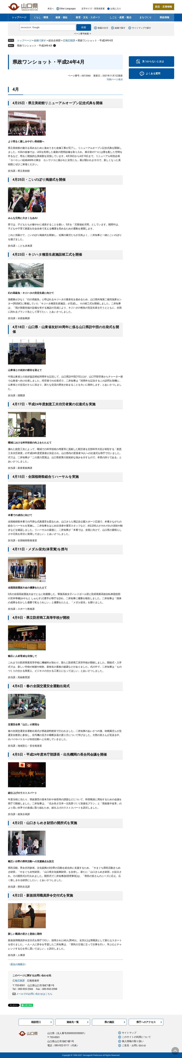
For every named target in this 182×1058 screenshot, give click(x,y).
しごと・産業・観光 (120, 17)
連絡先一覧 (73, 1022)
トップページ (19, 17)
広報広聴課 (69, 40)
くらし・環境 (41, 17)
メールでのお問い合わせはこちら (34, 993)
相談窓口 (36, 1022)
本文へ (51, 8)
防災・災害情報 (163, 6)
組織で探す (120, 28)
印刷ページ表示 (115, 79)
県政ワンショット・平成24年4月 (35, 45)
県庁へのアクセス (146, 1022)
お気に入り (115, 8)
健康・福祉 (61, 17)
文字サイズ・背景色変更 (93, 8)
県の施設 (109, 1022)
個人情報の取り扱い (133, 1041)
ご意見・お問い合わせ (134, 1045)
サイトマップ (129, 1032)
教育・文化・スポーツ (88, 17)
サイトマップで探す (141, 28)
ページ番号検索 (81, 34)
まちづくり (145, 17)
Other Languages (68, 8)
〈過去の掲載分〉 (17, 964)
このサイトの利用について (136, 1037)
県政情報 (164, 17)
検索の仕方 (103, 28)
